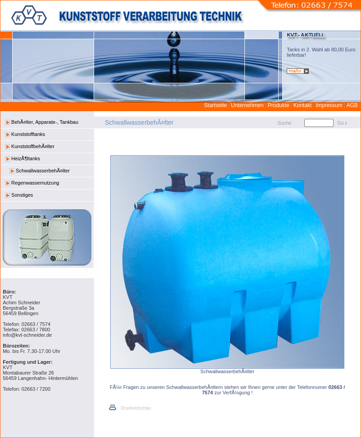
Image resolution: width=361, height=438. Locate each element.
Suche (284, 123)
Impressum (329, 105)
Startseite (215, 105)
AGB (352, 105)
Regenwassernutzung (32, 183)
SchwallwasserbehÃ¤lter (39, 171)
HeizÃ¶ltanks (22, 159)
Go (340, 123)
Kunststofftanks (25, 134)
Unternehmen (247, 105)
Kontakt (302, 105)
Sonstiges (19, 195)
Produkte (278, 105)
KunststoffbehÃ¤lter (29, 146)
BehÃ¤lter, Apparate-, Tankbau (41, 122)
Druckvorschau (129, 408)
